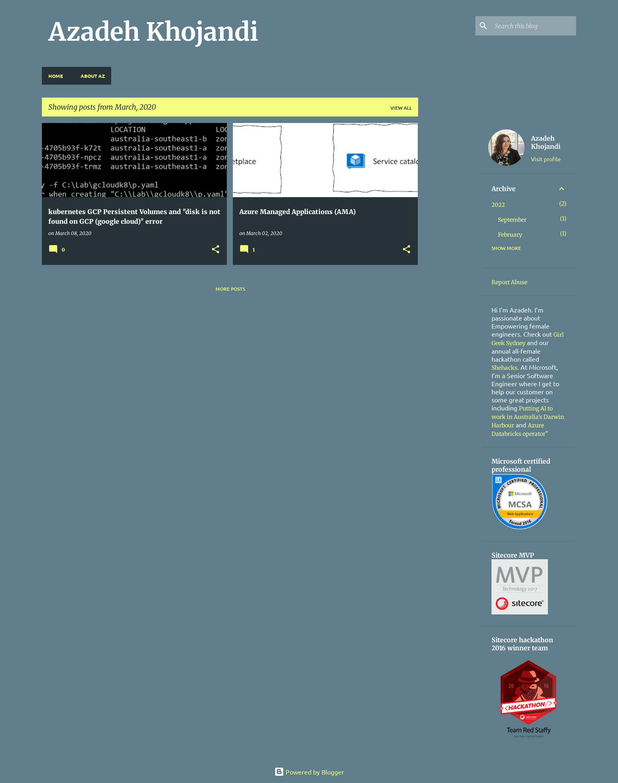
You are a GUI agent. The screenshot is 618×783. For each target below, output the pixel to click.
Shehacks (504, 367)
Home (55, 76)
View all (401, 107)
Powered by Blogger (309, 772)
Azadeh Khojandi (153, 32)
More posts (230, 288)
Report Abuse (509, 282)
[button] (215, 249)
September (512, 219)
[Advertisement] (450, 244)
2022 (498, 204)
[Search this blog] (533, 25)
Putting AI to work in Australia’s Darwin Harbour (527, 417)
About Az (93, 76)
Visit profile (546, 158)
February (510, 234)
